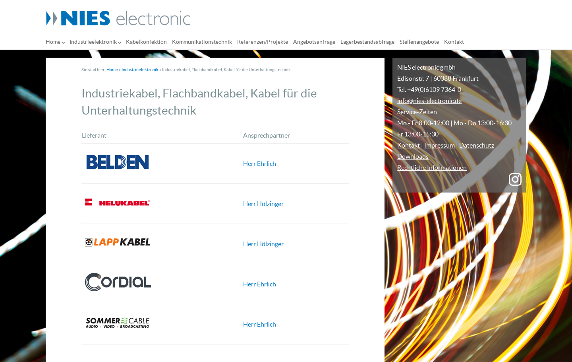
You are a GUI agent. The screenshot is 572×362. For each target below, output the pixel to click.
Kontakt (454, 42)
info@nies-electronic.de (429, 100)
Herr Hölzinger (263, 203)
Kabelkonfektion (146, 42)
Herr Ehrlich (259, 163)
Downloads (413, 156)
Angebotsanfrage (314, 42)
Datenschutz (476, 145)
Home (53, 42)
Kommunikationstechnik (202, 42)
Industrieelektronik (93, 42)
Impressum (439, 145)
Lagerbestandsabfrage (367, 42)
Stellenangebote (419, 42)
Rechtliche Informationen (432, 167)
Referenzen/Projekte (262, 42)
